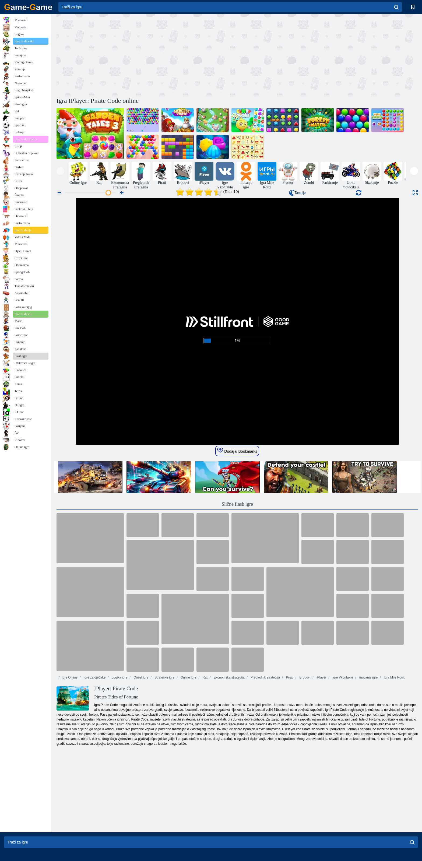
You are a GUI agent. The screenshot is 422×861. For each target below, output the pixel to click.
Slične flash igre (237, 504)
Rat (205, 677)
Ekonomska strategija (228, 677)
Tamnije (297, 193)
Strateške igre (164, 677)
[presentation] (60, 171)
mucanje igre (368, 677)
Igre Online (70, 677)
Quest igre (141, 677)
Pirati (289, 677)
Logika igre (119, 677)
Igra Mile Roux (394, 677)
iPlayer (321, 677)
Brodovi (304, 677)
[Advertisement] (147, 54)
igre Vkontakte (342, 677)
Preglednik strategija (265, 677)
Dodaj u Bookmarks (237, 451)
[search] (396, 7)
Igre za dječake (94, 677)
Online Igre (188, 677)
